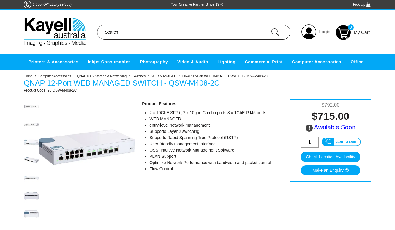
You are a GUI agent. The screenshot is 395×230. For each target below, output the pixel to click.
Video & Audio (192, 61)
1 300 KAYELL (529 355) (52, 4)
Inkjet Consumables (109, 61)
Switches (139, 76)
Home (28, 76)
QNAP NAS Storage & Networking (102, 76)
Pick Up (362, 4)
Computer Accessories (316, 61)
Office (357, 61)
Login (325, 31)
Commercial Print (264, 61)
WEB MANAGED (163, 76)
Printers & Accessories (53, 61)
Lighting (226, 61)
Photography (154, 61)
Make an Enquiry (328, 170)
